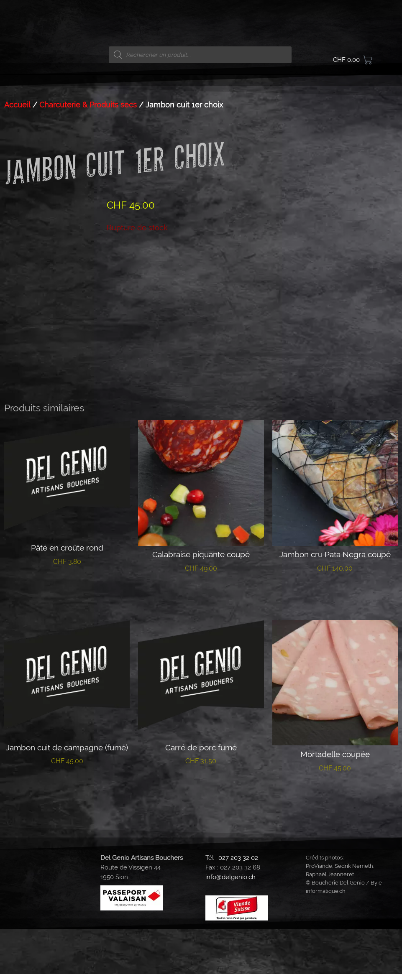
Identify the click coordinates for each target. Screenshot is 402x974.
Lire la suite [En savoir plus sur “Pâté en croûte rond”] (67, 632)
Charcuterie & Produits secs (88, 104)
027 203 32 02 (238, 902)
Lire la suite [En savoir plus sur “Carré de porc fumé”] (201, 831)
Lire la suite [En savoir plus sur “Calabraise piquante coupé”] (201, 639)
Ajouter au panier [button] (335, 838)
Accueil (17, 104)
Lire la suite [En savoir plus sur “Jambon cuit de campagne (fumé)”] (67, 831)
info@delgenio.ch (230, 922)
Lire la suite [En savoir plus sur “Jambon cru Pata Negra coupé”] (335, 639)
